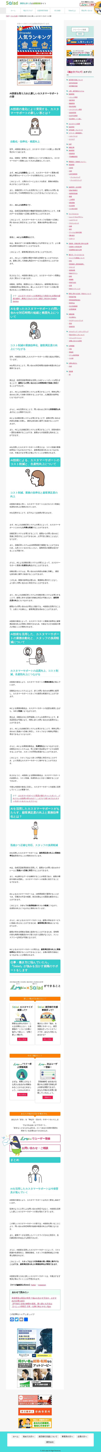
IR (69, 374)
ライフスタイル (74, 214)
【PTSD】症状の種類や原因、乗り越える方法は (32, 1303)
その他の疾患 (73, 209)
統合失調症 (72, 106)
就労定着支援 (73, 83)
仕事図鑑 (71, 346)
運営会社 (50, 1441)
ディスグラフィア (76, 180)
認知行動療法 (73, 190)
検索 (80, 34)
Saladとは (72, 10)
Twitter (33, 1284)
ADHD (71, 168)
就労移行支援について (48, 1435)
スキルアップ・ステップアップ (78, 331)
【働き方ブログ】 (75, 72)
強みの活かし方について (77, 335)
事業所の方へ (67, 1435)
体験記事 (71, 147)
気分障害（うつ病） (75, 119)
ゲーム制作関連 (74, 355)
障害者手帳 (72, 297)
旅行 (70, 229)
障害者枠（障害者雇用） (77, 264)
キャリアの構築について (77, 258)
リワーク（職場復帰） (76, 133)
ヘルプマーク (73, 220)
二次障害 (72, 199)
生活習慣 (72, 206)
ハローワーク (73, 136)
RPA (70, 261)
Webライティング (74, 289)
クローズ (72, 267)
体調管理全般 (73, 193)
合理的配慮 (72, 309)
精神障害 (71, 94)
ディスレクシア (75, 177)
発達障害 (71, 165)
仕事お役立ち (73, 363)
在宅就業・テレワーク (76, 130)
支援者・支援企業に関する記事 (78, 243)
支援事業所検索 (42, 10)
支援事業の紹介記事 (75, 250)
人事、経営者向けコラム (76, 91)
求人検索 (57, 10)
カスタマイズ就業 (74, 124)
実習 (70, 323)
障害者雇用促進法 (74, 300)
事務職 (71, 279)
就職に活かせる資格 (75, 341)
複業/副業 (72, 270)
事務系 (71, 352)
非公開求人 (72, 317)
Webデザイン (73, 273)
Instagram (42, 1284)
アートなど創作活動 (75, 232)
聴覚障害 (72, 153)
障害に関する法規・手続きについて (80, 294)
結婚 (70, 226)
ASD (70, 171)
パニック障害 (73, 97)
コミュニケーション (75, 338)
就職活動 (71, 314)
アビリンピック (74, 223)
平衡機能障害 (73, 156)
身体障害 (71, 150)
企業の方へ (82, 1435)
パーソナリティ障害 (75, 109)
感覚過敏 (72, 203)
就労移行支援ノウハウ (76, 80)
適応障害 (72, 100)
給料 (70, 276)
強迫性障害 (72, 113)
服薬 (70, 196)
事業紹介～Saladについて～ (77, 162)
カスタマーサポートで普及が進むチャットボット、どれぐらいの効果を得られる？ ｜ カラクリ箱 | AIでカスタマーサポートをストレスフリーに (36, 798)
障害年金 (72, 303)
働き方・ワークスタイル (76, 255)
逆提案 (71, 371)
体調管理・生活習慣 (75, 187)
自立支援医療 (73, 306)
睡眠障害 (72, 103)
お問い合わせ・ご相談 (35, 1147)
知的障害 (71, 127)
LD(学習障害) (73, 174)
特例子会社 (72, 282)
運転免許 (72, 235)
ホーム (13, 10)
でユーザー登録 (35, 1137)
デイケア (72, 139)
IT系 (70, 349)
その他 (71, 358)
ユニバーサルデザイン (76, 217)
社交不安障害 (73, 116)
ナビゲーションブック (76, 320)
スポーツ (72, 238)
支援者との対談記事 (75, 247)
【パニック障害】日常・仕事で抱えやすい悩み (31, 1305)
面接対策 (72, 326)
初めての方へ (28, 1435)
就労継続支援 (73, 86)
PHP (70, 366)
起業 (70, 285)
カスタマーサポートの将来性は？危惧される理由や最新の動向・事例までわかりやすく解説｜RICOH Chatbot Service (36, 298)
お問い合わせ (87, 10)
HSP (70, 144)
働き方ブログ (27, 10)
